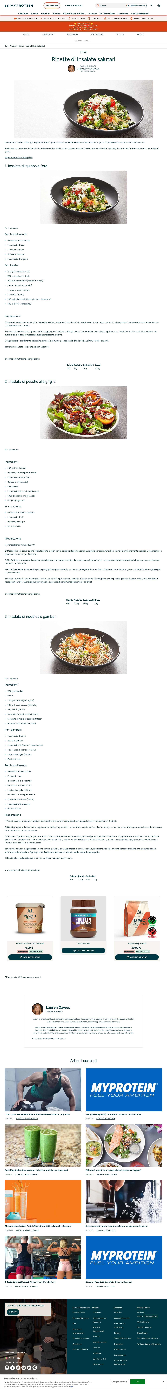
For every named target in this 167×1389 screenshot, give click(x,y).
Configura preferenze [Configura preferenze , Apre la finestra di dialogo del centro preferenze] (119, 1382)
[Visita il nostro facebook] (12, 1367)
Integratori (45, 13)
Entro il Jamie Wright (27, 1119)
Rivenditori (118, 1344)
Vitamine (56, 13)
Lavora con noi (120, 1355)
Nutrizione (97, 1313)
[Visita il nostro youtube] (23, 1367)
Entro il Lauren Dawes (88, 69)
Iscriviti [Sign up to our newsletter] (13, 1312)
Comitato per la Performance (120, 1363)
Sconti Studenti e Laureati (148, 1338)
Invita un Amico (147, 1315)
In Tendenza (23, 13)
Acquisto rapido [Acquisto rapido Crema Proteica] (83, 950)
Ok (138, 1382)
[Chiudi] (163, 1381)
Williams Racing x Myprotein (149, 1344)
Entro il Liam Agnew (107, 1174)
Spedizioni (77, 1344)
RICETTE (83, 52)
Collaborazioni (120, 1350)
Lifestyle (120, 35)
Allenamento (48, 35)
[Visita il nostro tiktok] (18, 1367)
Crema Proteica (83, 943)
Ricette (140, 35)
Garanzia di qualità (121, 1318)
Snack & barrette (99, 1342)
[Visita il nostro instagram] (7, 1367)
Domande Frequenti (81, 1318)
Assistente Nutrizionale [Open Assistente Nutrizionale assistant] (136, 5)
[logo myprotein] (19, 5)
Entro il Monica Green (27, 1230)
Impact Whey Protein (137, 943)
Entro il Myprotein (105, 1119)
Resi (74, 1324)
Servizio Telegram (144, 1327)
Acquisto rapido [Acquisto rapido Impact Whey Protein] (137, 957)
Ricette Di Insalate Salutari (35, 46)
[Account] (151, 5)
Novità (26, 35)
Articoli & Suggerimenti (98, 1329)
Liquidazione (123, 13)
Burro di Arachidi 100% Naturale (30, 943)
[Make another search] (83, 41)
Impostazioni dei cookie (15, 1352)
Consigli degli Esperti (140, 13)
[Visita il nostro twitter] (29, 1367)
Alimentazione (97, 35)
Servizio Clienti (79, 1313)
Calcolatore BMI (99, 1359)
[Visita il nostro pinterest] (34, 1367)
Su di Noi (118, 1313)
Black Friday (142, 1333)
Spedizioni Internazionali (78, 1331)
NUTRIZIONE (52, 6)
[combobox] (121, 5)
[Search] (98, 5)
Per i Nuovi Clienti (107, 13)
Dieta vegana (98, 1364)
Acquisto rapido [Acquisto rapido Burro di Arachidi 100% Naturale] (30, 957)
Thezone (13, 46)
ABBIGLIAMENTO (73, 6)
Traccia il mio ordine (81, 1338)
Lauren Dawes (58, 1007)
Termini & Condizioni (122, 1338)
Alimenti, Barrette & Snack (74, 13)
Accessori (92, 13)
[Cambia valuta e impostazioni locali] (33, 1358)
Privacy (117, 1333)
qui (64, 1038)
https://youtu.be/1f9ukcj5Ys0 (19, 157)
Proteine (34, 13)
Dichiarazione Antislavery (119, 1326)
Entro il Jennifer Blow (26, 1174)
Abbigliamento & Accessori (99, 1320)
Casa (6, 46)
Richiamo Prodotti (80, 1350)
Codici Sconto (143, 1322)
